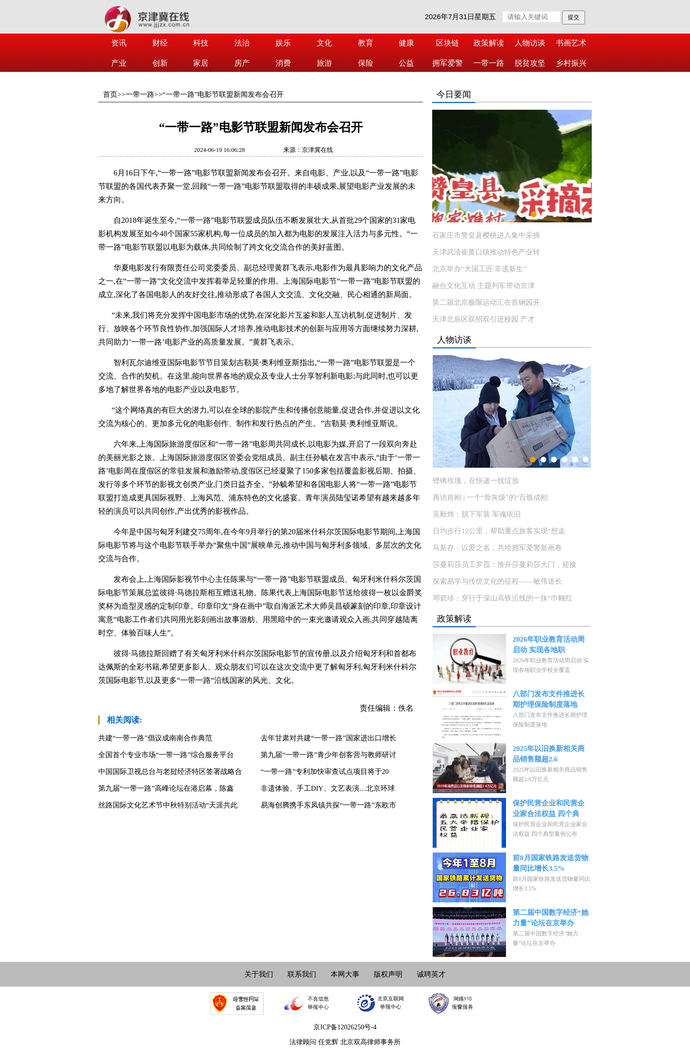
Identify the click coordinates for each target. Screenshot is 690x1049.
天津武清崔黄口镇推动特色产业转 (486, 252)
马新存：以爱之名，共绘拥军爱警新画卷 (497, 548)
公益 (406, 63)
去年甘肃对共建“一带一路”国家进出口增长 (328, 738)
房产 (242, 63)
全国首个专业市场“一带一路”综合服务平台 (166, 755)
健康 (406, 43)
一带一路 (488, 63)
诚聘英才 (431, 974)
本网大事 (345, 974)
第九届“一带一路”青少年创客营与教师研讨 (328, 755)
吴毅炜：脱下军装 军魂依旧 (477, 514)
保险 (365, 63)
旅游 (324, 63)
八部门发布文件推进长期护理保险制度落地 (549, 699)
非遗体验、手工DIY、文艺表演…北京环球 (328, 788)
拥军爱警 (447, 63)
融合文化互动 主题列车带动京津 (483, 285)
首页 (110, 94)
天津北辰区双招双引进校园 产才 (483, 319)
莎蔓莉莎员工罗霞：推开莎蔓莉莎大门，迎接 (504, 564)
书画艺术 (571, 43)
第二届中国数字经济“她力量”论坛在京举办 (550, 918)
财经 (160, 43)
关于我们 (258, 974)
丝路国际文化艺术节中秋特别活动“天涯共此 (168, 805)
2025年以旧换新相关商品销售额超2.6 (549, 754)
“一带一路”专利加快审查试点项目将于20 (325, 771)
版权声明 (388, 974)
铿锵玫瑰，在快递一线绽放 (476, 480)
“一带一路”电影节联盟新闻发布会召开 (223, 94)
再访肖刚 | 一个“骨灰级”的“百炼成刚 (490, 497)
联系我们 (302, 974)
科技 (200, 43)
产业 (118, 63)
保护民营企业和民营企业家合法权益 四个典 (549, 808)
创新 (160, 63)
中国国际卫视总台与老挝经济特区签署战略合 (170, 771)
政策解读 (488, 43)
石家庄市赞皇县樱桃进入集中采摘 (486, 235)
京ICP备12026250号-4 (344, 1027)
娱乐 (283, 43)
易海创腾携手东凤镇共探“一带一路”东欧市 (328, 805)
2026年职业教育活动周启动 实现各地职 (549, 644)
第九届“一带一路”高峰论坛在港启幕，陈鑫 (166, 788)
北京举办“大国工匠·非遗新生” (479, 269)
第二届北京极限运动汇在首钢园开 (486, 302)
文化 (324, 43)
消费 (283, 63)
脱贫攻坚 (530, 63)
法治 (242, 43)
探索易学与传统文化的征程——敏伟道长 (497, 581)
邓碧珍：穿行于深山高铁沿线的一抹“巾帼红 (503, 598)
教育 (365, 43)
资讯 (118, 43)
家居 (200, 63)
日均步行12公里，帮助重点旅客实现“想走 (499, 531)
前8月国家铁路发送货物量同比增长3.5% (550, 863)
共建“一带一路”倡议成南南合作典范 (155, 738)
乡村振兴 (571, 63)
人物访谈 (530, 43)
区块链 (447, 43)
